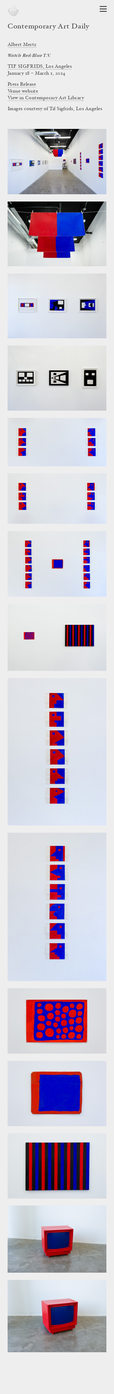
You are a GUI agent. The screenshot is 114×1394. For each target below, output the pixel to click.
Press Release (22, 84)
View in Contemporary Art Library (46, 98)
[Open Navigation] (103, 9)
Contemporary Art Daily (48, 27)
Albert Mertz (22, 44)
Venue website (23, 91)
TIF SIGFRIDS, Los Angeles (40, 66)
